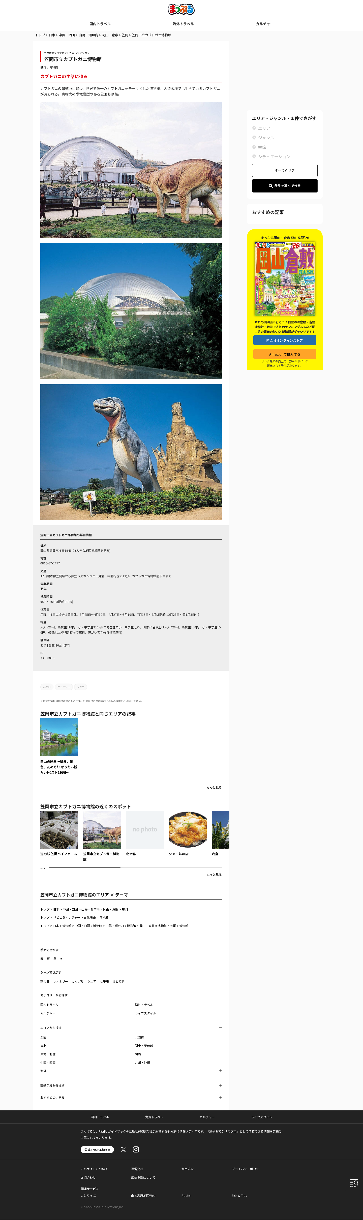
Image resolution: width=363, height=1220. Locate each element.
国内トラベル (100, 23)
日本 (52, 35)
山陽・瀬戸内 (88, 35)
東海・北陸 (47, 1054)
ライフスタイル (145, 1013)
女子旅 (104, 981)
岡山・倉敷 (110, 35)
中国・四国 (67, 35)
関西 (138, 1054)
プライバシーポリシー (247, 1169)
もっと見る (214, 787)
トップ (40, 35)
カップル (78, 981)
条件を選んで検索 (285, 186)
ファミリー (63, 687)
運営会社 (137, 1169)
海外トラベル (183, 23)
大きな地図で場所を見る (92, 550)
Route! (186, 1195)
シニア (80, 687)
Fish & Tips (239, 1195)
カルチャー (265, 23)
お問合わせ (88, 1177)
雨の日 (47, 687)
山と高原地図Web (143, 1195)
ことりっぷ (88, 1195)
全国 (43, 1037)
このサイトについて (94, 1169)
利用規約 (188, 1169)
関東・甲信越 (144, 1045)
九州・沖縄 (142, 1062)
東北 (43, 1045)
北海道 (139, 1037)
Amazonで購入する (284, 354)
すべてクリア (285, 170)
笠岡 (125, 35)
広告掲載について (143, 1177)
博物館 (53, 67)
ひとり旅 (118, 981)
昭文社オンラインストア (284, 340)
